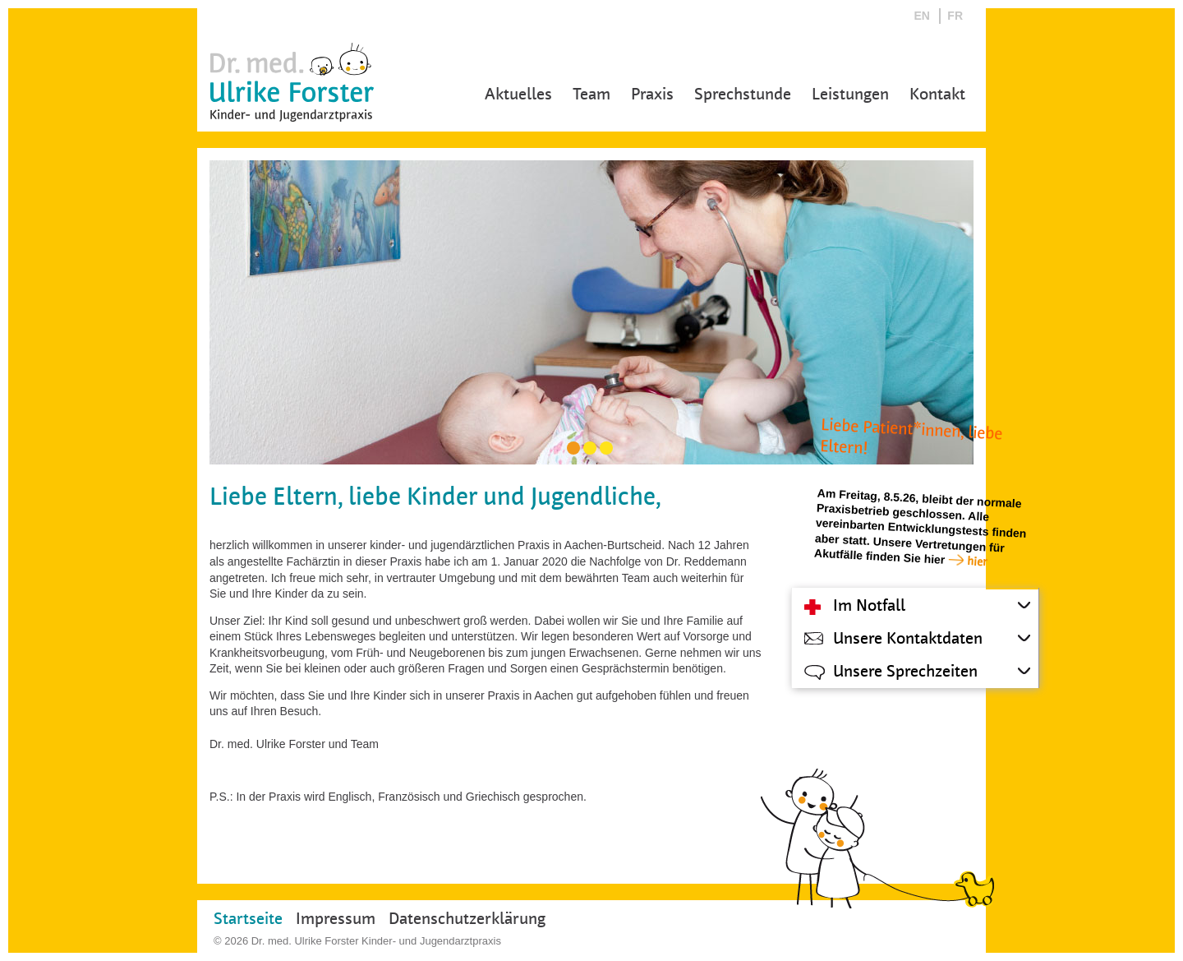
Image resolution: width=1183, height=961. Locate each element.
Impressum (335, 918)
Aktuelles (518, 94)
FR (955, 15)
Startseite (248, 918)
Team (591, 94)
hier (977, 561)
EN (922, 15)
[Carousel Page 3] (606, 448)
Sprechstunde (742, 94)
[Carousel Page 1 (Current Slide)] (573, 448)
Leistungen (850, 94)
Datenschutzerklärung (467, 918)
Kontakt (937, 94)
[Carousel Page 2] (589, 448)
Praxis (652, 94)
